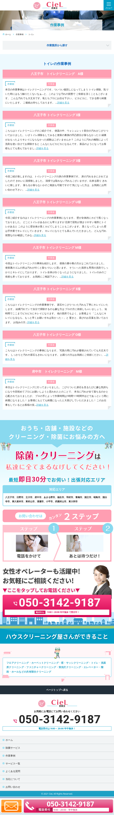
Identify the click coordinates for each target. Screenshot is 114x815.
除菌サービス (13, 747)
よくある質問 (13, 771)
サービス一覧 (13, 763)
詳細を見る (63, 102)
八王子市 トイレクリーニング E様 (57, 289)
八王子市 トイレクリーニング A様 (57, 74)
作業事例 (10, 755)
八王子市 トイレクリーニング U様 (57, 202)
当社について (13, 779)
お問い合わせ (13, 786)
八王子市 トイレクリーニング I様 (57, 115)
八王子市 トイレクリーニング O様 (57, 334)
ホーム (9, 740)
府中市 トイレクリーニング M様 (57, 371)
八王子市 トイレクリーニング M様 (57, 247)
